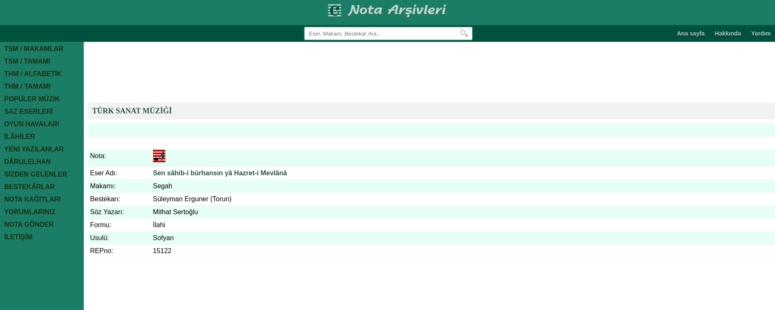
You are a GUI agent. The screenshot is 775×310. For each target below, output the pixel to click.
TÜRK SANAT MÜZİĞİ (132, 111)
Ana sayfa (691, 33)
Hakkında (728, 33)
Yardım (761, 33)
